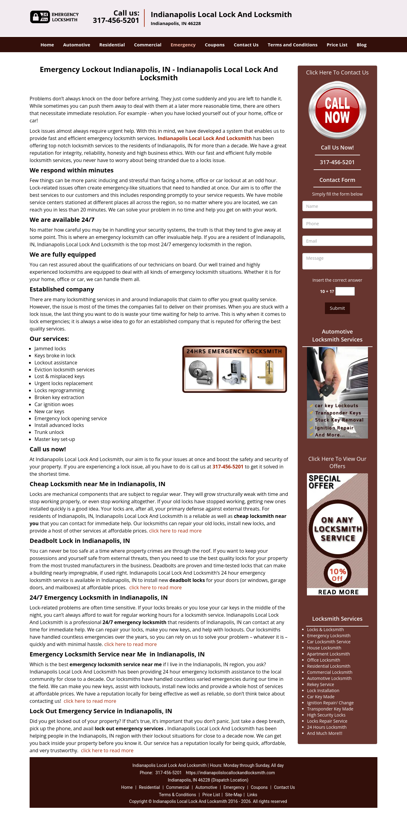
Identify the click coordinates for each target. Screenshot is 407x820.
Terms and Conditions (292, 45)
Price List (337, 45)
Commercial (147, 45)
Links (252, 794)
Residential (112, 45)
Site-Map (233, 794)
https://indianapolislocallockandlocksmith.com (230, 772)
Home (47, 45)
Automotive (76, 45)
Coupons (215, 45)
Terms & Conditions (177, 794)
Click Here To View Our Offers (337, 462)
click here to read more (175, 530)
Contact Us (246, 45)
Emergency (183, 45)
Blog (361, 45)
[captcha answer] (345, 291)
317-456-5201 (116, 20)
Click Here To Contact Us (337, 72)
